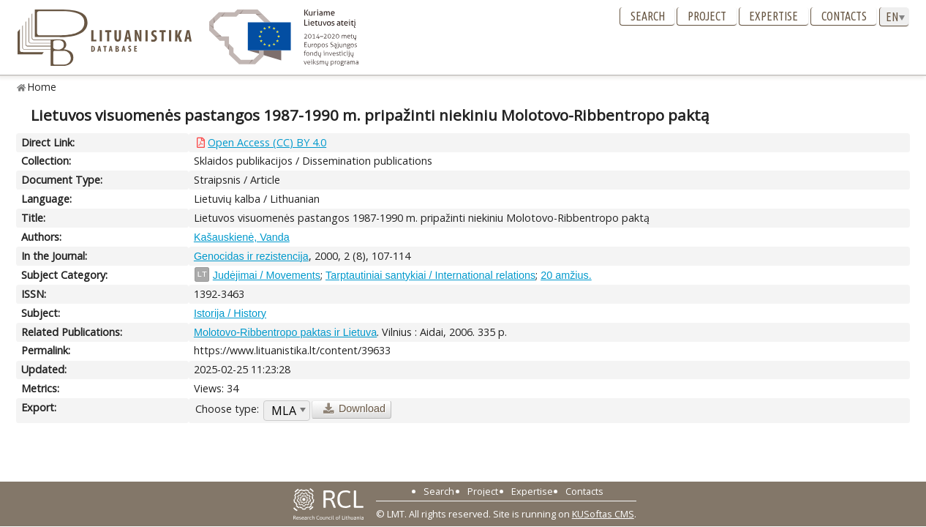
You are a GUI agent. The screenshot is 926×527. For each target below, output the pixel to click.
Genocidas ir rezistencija (251, 256)
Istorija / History (230, 313)
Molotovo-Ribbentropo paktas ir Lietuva (285, 332)
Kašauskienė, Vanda (242, 237)
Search (647, 16)
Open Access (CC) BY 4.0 (267, 142)
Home (42, 87)
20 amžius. (566, 275)
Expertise (773, 16)
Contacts (844, 16)
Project (707, 16)
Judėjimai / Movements (266, 275)
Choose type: (227, 409)
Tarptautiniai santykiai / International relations (430, 275)
